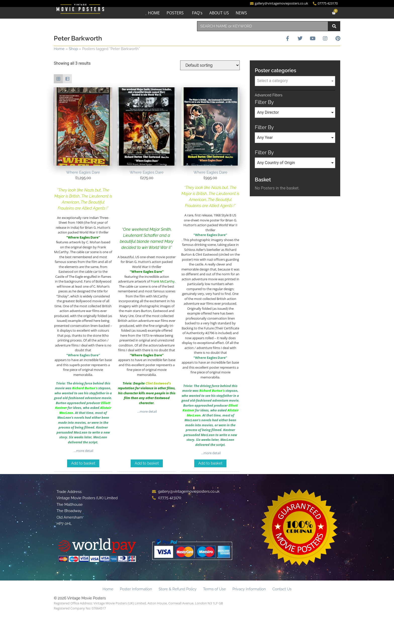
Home (59, 49)
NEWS (241, 13)
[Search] (334, 26)
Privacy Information (249, 589)
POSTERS (175, 13)
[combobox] (262, 26)
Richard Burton (83, 388)
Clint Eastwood (157, 383)
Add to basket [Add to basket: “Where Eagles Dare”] (83, 463)
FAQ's (197, 13)
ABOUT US (219, 13)
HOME (154, 13)
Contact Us (281, 589)
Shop (73, 49)
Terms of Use (214, 589)
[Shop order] (210, 65)
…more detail (83, 450)
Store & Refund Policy (177, 589)
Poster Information (136, 589)
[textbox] (295, 80)
